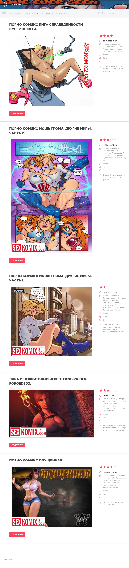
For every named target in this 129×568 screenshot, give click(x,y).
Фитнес (106, 160)
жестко (106, 68)
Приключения (117, 155)
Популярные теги (110, 13)
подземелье (113, 430)
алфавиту (63, 13)
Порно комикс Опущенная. (36, 460)
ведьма (106, 327)
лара (119, 428)
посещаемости (51, 13)
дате (28, 13)
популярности (37, 13)
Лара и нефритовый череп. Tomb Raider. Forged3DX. (48, 381)
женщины (107, 329)
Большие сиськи (110, 151)
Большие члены (109, 46)
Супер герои (117, 51)
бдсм (108, 66)
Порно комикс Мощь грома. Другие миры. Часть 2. (50, 131)
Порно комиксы (109, 399)
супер (105, 71)
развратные (115, 332)
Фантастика (120, 158)
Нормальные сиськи (112, 49)
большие (109, 425)
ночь (105, 504)
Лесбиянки (117, 153)
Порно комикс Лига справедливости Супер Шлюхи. (46, 27)
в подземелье (119, 425)
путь (121, 329)
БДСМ (105, 44)
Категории (17, 4)
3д (104, 425)
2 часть (106, 175)
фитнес (106, 180)
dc (104, 66)
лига (115, 68)
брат (119, 324)
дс (117, 66)
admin (105, 55)
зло (111, 68)
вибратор (113, 327)
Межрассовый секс (111, 487)
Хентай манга (7, 560)
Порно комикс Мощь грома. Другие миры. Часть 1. (50, 278)
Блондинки (114, 44)
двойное (106, 428)
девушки (121, 175)
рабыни (106, 332)
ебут (121, 66)
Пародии (106, 51)
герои (113, 66)
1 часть (105, 324)
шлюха (111, 71)
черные (110, 504)
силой (120, 68)
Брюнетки (122, 46)
